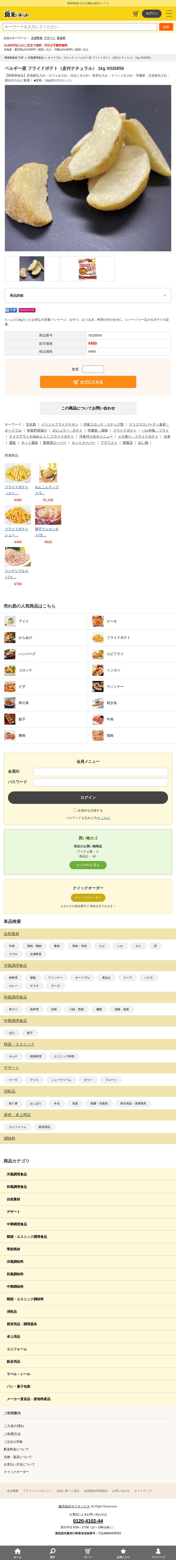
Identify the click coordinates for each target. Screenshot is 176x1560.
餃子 (30, 1033)
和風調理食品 (15, 997)
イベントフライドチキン (59, 424)
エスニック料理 (64, 1056)
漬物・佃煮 (122, 1009)
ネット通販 (29, 443)
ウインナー (55, 977)
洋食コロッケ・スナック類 (103, 424)
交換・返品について (18, 1457)
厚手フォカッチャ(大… (47, 532)
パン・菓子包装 (18, 1386)
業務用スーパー (55, 443)
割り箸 (13, 1103)
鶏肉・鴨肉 (34, 946)
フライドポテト (125, 430)
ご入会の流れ (14, 1426)
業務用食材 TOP (14, 57)
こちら (105, 818)
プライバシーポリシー (37, 1491)
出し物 (143, 443)
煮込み (106, 977)
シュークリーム (61, 1080)
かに (138, 946)
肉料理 (13, 977)
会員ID (13, 771)
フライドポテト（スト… (16, 490)
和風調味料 (15, 1274)
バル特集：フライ (155, 430)
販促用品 (44, 1127)
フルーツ (110, 1080)
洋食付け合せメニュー (96, 436)
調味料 (9, 1138)
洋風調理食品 (15, 966)
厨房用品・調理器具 (22, 1324)
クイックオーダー (16, 1472)
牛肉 (12, 946)
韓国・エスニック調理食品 (27, 1237)
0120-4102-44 (88, 1521)
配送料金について (16, 1449)
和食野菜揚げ (37, 430)
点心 (12, 1033)
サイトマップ (143, 1491)
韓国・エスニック (19, 1044)
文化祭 (31, 424)
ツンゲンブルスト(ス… (16, 574)
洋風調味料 (15, 1262)
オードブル (82, 977)
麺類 (99, 1009)
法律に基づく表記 (67, 1491)
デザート (49, 38)
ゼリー (88, 1080)
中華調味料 (15, 1287)
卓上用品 (13, 1336)
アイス (34, 1080)
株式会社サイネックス (74, 1506)
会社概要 (12, 1491)
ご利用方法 (12, 1434)
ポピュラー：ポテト (67, 430)
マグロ (13, 954)
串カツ (13, 1009)
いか (120, 946)
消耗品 (9, 1091)
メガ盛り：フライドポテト (138, 436)
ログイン (152, 13)
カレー (13, 986)
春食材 (61, 38)
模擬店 (128, 443)
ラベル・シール (18, 1374)
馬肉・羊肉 (79, 946)
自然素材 (11, 934)
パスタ (148, 977)
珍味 (54, 1009)
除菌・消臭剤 (99, 1103)
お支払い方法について (19, 1464)
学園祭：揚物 (98, 430)
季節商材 (13, 1249)
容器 (75, 1103)
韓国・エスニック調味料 (25, 1299)
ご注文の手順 (13, 1442)
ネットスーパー (83, 443)
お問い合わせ (121, 1491)
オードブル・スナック (61, 57)
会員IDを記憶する (90, 810)
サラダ (34, 986)
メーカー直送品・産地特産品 (28, 1399)
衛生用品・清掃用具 (133, 1103)
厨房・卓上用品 (17, 1115)
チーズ (55, 986)
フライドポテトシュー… (16, 532)
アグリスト (109, 443)
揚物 (33, 977)
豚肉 (57, 946)
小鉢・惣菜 (76, 1009)
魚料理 (34, 1009)
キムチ (13, 1056)
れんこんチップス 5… (47, 490)
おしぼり (36, 1103)
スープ (127, 977)
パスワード (17, 782)
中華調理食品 (15, 1021)
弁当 (57, 1103)
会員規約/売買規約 (96, 1491)
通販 (12, 443)
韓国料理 (36, 1056)
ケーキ (13, 1080)
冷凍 (167, 436)
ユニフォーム (17, 1127)
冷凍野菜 (36, 38)
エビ (102, 946)
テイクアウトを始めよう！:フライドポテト (41, 436)
